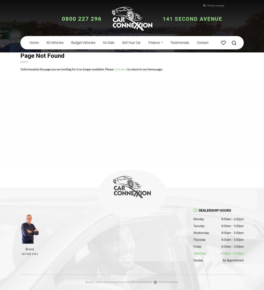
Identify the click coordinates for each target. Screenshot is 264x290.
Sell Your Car (131, 43)
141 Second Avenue (195, 18)
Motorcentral (166, 282)
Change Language (212, 5)
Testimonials (179, 43)
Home (34, 43)
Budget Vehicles (83, 43)
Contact (202, 43)
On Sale (108, 43)
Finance (155, 43)
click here (120, 69)
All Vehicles (55, 43)
